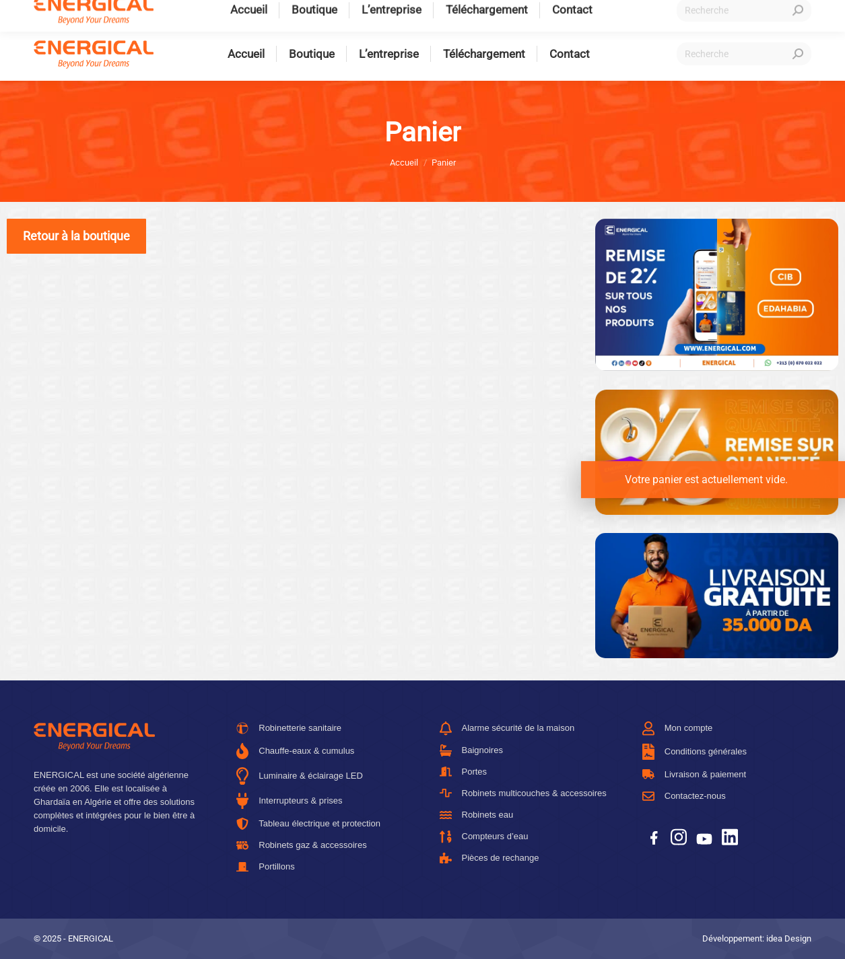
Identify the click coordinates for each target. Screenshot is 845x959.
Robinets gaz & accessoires (301, 845)
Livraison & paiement (694, 774)
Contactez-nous (684, 796)
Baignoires (471, 750)
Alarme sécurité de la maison (507, 728)
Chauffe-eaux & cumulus (295, 751)
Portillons (265, 866)
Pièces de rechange (489, 858)
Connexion (695, 13)
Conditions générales (694, 752)
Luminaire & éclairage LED (299, 776)
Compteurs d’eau (484, 837)
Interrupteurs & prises (289, 801)
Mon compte (677, 728)
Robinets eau (477, 815)
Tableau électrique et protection (308, 824)
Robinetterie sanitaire (288, 728)
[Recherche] (744, 53)
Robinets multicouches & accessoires (523, 793)
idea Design (788, 938)
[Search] (797, 53)
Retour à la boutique (76, 236)
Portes (463, 772)
